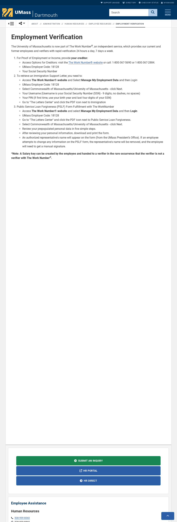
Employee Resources (100, 24)
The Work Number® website (85, 62)
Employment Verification (130, 24)
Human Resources (74, 24)
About (34, 24)
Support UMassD (110, 3)
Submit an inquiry (90, 460)
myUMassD (167, 3)
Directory (129, 3)
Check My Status (148, 3)
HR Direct (90, 480)
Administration (51, 24)
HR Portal (90, 470)
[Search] (152, 12)
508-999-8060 (22, 517)
